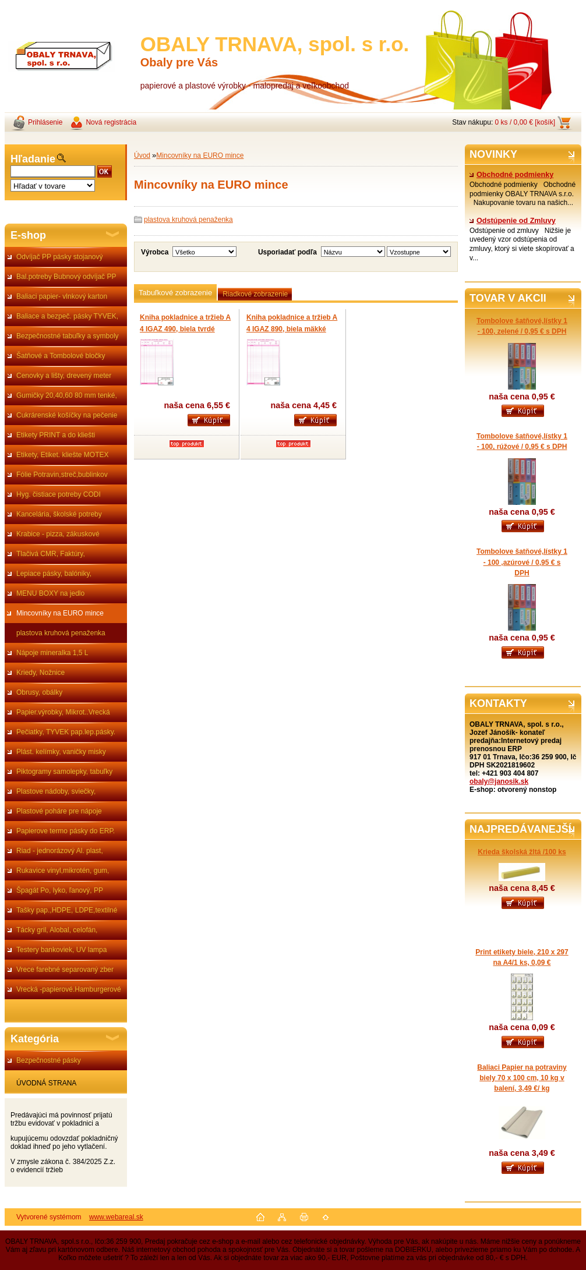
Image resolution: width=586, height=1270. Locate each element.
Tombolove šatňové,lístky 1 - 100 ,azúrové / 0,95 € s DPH (521, 561)
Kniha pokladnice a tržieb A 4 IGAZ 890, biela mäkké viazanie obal (291, 328)
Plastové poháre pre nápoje (59, 811)
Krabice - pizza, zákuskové (58, 534)
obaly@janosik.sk (498, 781)
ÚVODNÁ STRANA (46, 1083)
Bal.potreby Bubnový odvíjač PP (66, 277)
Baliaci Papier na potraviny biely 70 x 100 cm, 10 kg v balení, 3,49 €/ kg (521, 1077)
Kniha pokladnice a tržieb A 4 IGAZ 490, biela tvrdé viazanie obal (185, 328)
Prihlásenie (45, 122)
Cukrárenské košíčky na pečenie (66, 415)
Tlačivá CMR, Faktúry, (50, 554)
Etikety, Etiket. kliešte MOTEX (62, 455)
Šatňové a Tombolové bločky (60, 356)
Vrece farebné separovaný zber (65, 969)
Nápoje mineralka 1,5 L (52, 653)
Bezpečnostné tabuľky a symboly (67, 336)
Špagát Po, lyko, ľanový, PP (59, 890)
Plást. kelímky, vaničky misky (61, 752)
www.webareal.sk (116, 1217)
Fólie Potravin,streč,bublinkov (62, 474)
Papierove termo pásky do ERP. (65, 831)
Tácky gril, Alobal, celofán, (56, 930)
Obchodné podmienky (511, 175)
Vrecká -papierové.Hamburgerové (68, 989)
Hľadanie (32, 159)
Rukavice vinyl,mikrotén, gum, (62, 870)
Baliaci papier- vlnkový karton (61, 296)
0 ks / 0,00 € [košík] (525, 122)
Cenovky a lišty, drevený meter (63, 376)
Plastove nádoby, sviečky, (56, 791)
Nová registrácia (111, 122)
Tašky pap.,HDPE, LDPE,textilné (66, 910)
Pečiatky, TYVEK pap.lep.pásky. (65, 732)
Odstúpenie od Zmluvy (512, 221)
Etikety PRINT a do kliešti (55, 435)
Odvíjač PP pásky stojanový (59, 257)
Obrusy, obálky (39, 692)
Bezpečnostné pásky (48, 1060)
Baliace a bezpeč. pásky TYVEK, (67, 316)
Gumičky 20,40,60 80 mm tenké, (66, 395)
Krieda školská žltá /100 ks (522, 852)
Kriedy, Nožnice (40, 672)
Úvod (142, 155)
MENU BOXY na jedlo (50, 593)
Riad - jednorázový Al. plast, (59, 851)
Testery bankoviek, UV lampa (61, 950)
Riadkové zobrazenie (255, 294)
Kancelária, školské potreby (59, 514)
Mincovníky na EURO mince (60, 613)
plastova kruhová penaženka (60, 633)
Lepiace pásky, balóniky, (53, 573)
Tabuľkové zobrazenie (175, 292)
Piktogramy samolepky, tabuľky (64, 771)
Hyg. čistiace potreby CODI (58, 494)
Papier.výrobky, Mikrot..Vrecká (63, 712)
